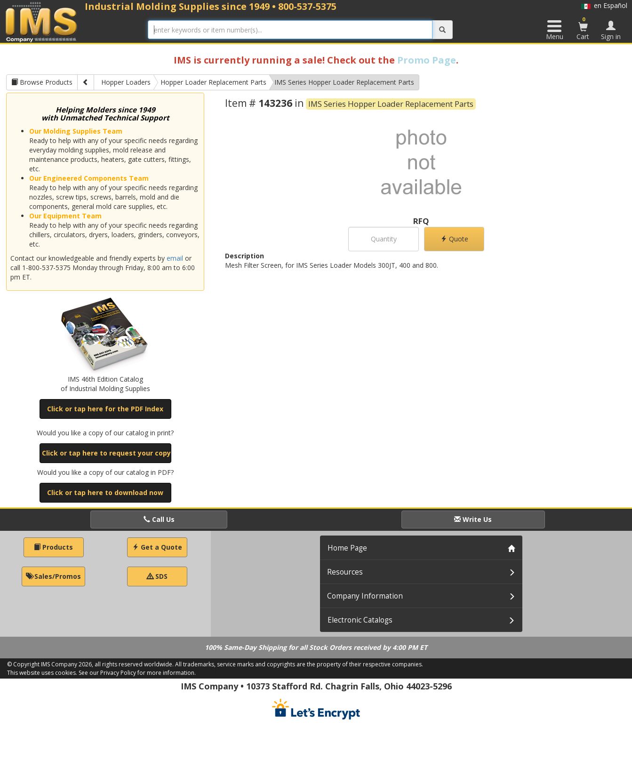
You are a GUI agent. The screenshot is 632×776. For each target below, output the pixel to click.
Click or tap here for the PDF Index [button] (105, 408)
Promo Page (426, 60)
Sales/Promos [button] (53, 576)
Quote (454, 238)
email (175, 258)
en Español (604, 5)
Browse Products (41, 82)
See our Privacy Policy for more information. (137, 673)
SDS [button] (157, 576)
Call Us (159, 519)
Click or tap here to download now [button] (105, 492)
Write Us (473, 519)
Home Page (347, 548)
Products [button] (53, 547)
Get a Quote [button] (157, 547)
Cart (583, 28)
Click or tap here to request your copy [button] (106, 452)
